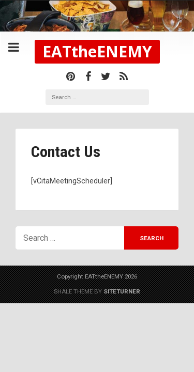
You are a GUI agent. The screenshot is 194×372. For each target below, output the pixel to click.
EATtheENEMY (97, 51)
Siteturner (121, 291)
